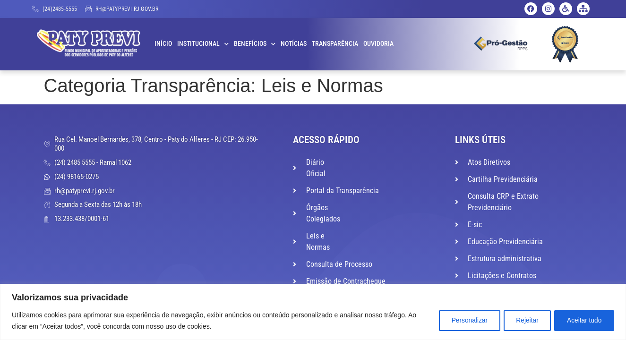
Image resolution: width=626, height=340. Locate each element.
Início (163, 44)
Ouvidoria (378, 44)
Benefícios (254, 44)
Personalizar (461, 320)
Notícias (294, 44)
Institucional (203, 44)
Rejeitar (522, 320)
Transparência (335, 44)
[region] (313, 312)
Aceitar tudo (582, 320)
